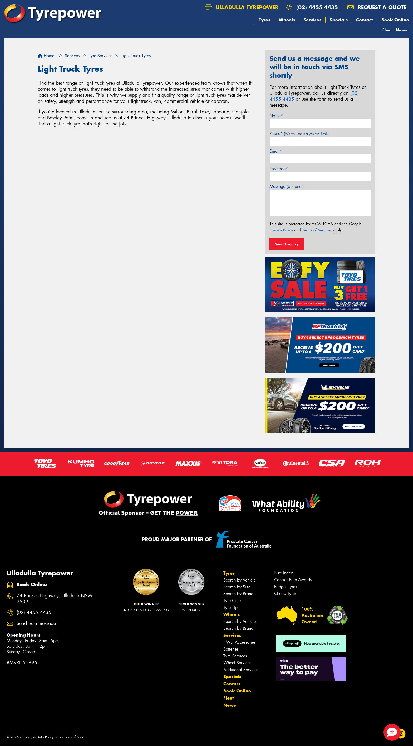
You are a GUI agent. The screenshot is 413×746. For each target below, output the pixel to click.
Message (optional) (286, 186)
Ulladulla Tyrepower (241, 7)
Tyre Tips (231, 607)
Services (312, 20)
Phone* (299, 133)
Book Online (395, 20)
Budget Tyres (285, 586)
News (401, 29)
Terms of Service (316, 230)
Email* (275, 151)
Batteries (230, 649)
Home (46, 56)
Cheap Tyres (285, 593)
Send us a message (36, 624)
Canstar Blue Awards (293, 580)
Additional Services (240, 669)
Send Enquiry (287, 244)
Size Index (283, 573)
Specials (339, 20)
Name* (276, 116)
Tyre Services (235, 656)
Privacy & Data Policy (37, 737)
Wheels (287, 20)
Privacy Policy (281, 230)
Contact (364, 20)
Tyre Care (232, 600)
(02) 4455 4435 (317, 7)
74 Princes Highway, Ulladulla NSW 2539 (55, 599)
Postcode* (278, 169)
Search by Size (236, 587)
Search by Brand (238, 594)
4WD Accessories (239, 642)
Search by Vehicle (239, 580)
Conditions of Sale (69, 737)
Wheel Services (237, 663)
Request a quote (376, 7)
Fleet (387, 29)
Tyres (264, 20)
